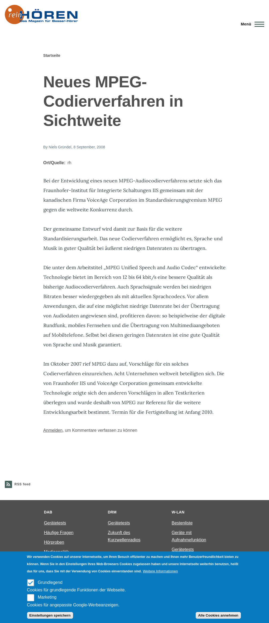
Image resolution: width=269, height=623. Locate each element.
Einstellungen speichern (50, 615)
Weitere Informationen (160, 571)
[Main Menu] (251, 24)
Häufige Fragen (58, 532)
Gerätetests (55, 523)
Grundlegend (50, 582)
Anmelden (53, 430)
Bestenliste (182, 523)
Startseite (51, 55)
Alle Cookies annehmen (218, 615)
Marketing (47, 597)
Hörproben (54, 542)
